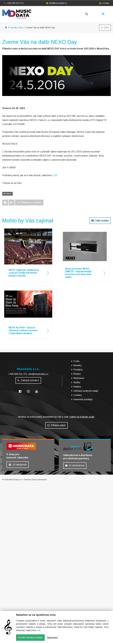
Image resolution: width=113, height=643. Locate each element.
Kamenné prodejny (83, 399)
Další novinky (100, 220)
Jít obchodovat (74, 465)
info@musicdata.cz (56, 3)
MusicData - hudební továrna (16, 14)
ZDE (54, 175)
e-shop (104, 3)
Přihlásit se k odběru (29, 202)
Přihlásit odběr (56, 425)
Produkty (78, 369)
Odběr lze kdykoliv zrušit (81, 417)
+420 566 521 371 (14, 3)
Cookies (77, 395)
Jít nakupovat (18, 464)
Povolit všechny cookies (30, 637)
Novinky (77, 365)
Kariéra (77, 386)
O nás (76, 361)
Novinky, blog (16, 27)
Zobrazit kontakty (28, 380)
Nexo (7, 193)
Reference (78, 378)
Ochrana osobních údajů (85, 391)
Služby (76, 382)
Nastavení (52, 637)
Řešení (77, 374)
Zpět (105, 27)
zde (39, 630)
